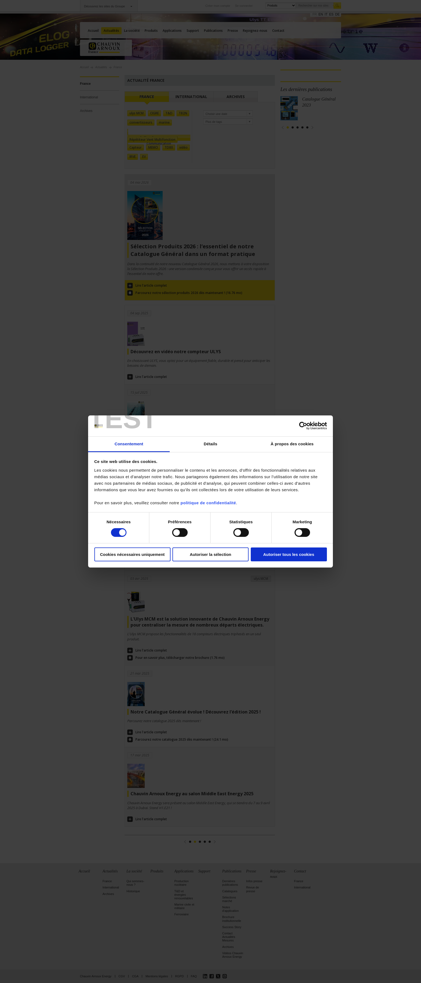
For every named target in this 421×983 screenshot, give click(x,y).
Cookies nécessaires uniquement (132, 554)
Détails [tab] (210, 444)
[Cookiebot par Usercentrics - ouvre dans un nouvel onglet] (303, 426)
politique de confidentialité (208, 502)
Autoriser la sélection (210, 554)
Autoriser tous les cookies (288, 554)
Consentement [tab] (128, 444)
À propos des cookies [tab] (292, 444)
